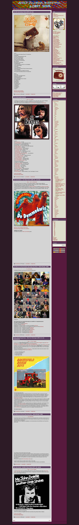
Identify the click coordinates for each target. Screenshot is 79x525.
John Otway (17, 165)
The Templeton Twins (19, 156)
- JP (54, 230)
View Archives (56, 101)
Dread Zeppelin (18, 171)
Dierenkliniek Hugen (57, 94)
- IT (54, 229)
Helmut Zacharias (18, 148)
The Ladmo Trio (18, 154)
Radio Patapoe (56, 95)
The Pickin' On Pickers (19, 155)
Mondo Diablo (56, 50)
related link (33, 94)
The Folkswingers (18, 159)
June (56, 111)
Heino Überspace (56, 59)
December (57, 121)
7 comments (17, 176)
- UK (31, 469)
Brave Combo (22, 160)
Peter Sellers (17, 166)
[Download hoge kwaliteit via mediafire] (21, 228)
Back (14, 520)
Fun (26, 14)
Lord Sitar (17, 150)
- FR (54, 226)
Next (50, 520)
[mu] (26, 323)
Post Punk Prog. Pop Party (58, 60)
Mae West (17, 170)
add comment (17, 464)
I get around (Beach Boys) (33, 344)
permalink (28, 94)
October (56, 107)
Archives (55, 99)
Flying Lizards (45, 344)
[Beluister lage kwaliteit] (18, 90)
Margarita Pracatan (18, 163)
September (57, 108)
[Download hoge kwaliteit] (19, 91)
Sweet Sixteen (18, 164)
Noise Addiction (56, 63)
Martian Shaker (56, 41)
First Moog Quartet (18, 149)
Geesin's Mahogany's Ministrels (21, 153)
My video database (56, 32)
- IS (54, 228)
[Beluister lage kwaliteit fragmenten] (21, 227)
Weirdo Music (55, 36)
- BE (54, 223)
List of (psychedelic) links (58, 64)
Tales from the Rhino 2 (27, 349)
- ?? (54, 235)
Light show (55, 240)
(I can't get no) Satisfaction (31, 343)
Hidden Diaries (56, 52)
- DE (54, 225)
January (56, 133)
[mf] (25, 323)
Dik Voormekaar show (26, 458)
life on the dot (55, 45)
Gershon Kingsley (18, 158)
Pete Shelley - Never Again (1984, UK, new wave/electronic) (59, 189)
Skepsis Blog (55, 96)
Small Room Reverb (57, 46)
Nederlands (30, 14)
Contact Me (55, 14)
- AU (54, 222)
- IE (54, 227)
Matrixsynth (55, 55)
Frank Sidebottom (18, 157)
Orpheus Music (56, 39)
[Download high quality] (18, 174)
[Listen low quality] (17, 173)
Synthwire (55, 54)
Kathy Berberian (18, 151)
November (57, 122)
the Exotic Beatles (32, 102)
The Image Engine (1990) (60, 195)
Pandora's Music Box (57, 62)
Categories (55, 219)
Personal (55, 237)
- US (31, 341)
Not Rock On (55, 51)
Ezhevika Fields (56, 56)
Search (55, 243)
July (55, 110)
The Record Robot (56, 42)
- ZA (54, 234)
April (55, 114)
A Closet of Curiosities (57, 44)
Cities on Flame (56, 47)
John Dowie (18, 470)
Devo (22, 343)
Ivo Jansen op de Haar (44, 186)
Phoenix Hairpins (56, 40)
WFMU (54, 38)
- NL (54, 231)
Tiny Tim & (17, 160)
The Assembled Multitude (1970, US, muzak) (60, 193)
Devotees (29, 348)
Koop (54, 48)
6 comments (17, 517)
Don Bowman (17, 152)
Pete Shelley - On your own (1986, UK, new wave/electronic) (59, 180)
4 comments (17, 411)
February (56, 104)
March (56, 103)
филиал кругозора (56, 53)
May (55, 137)
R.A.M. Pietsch (18, 167)
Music (28, 99)
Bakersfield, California (18, 397)
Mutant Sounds (56, 37)
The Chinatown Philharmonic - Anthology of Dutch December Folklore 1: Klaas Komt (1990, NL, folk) (60, 185)
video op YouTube (25, 231)
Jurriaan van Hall (32, 186)
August (56, 109)
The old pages (56, 33)
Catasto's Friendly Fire (57, 58)
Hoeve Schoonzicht (57, 93)
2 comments (17, 94)
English (32, 99)
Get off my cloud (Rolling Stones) (20, 344)
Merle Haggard (39, 342)
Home (54, 13)
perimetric (55, 49)
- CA (54, 224)
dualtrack (55, 61)
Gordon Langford (18, 168)
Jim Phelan (44, 102)
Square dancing (56, 43)
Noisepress (55, 57)
